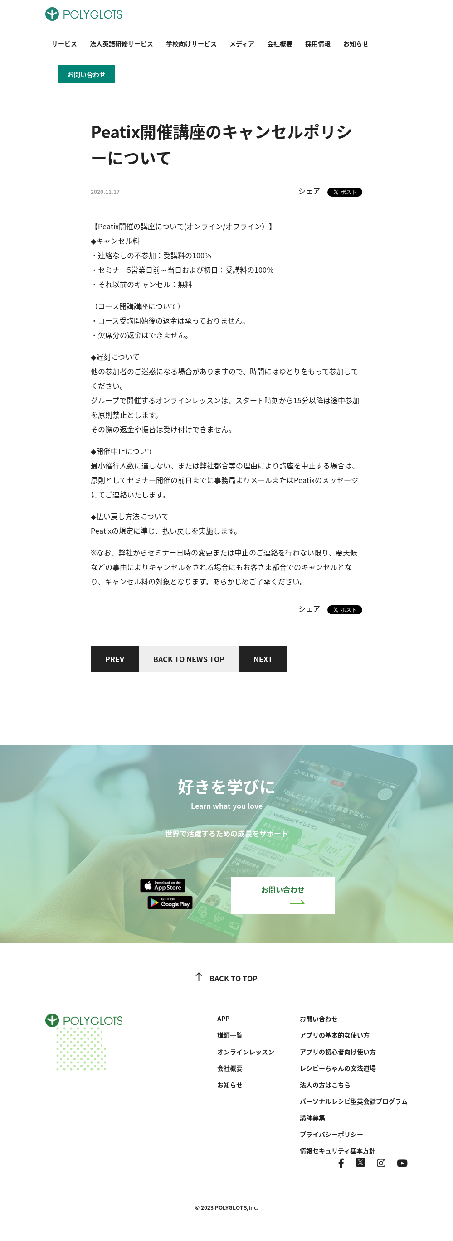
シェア (309, 190)
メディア (241, 43)
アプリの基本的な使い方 (335, 1034)
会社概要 (279, 43)
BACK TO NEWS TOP (188, 658)
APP (223, 1018)
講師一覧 (230, 1034)
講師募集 (312, 1117)
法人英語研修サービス (121, 43)
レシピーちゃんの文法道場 (338, 1067)
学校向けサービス (191, 43)
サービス (64, 43)
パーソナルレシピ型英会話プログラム (354, 1101)
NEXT (263, 658)
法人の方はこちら (325, 1084)
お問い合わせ (283, 894)
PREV (114, 658)
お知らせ (356, 43)
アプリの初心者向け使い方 (338, 1051)
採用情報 (318, 43)
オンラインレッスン (245, 1051)
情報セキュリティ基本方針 (337, 1150)
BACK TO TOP (226, 978)
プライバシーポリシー (331, 1134)
